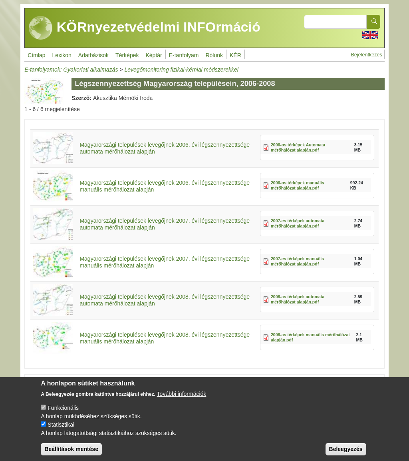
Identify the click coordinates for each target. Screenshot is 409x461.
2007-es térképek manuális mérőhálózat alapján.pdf (297, 261)
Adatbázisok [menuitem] (93, 55)
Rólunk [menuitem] (214, 55)
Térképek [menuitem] (127, 55)
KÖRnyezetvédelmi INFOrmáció (144, 28)
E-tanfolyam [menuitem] (184, 55)
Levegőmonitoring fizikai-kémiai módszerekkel (181, 69)
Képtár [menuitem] (153, 55)
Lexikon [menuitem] (61, 55)
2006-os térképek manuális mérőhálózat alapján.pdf (297, 185)
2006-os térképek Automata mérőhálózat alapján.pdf (298, 147)
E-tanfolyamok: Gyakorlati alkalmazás (71, 69)
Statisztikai (61, 431)
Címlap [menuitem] (36, 55)
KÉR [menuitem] (235, 55)
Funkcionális (63, 414)
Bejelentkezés (366, 55)
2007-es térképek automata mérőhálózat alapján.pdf (297, 223)
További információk (181, 400)
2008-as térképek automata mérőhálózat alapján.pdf (297, 299)
